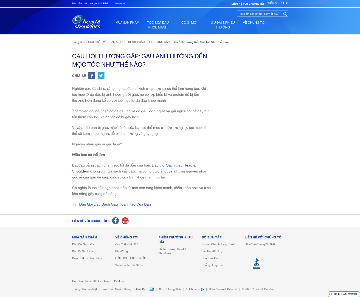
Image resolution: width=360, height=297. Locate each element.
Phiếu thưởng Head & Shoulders (172, 251)
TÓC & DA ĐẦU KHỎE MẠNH (158, 25)
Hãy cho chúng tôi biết (260, 244)
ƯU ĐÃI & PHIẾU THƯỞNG (223, 25)
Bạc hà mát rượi (212, 251)
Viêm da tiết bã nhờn (129, 265)
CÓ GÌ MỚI (189, 22)
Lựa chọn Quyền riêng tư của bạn (128, 289)
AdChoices (193, 289)
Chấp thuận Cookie (344, 294)
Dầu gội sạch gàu (84, 244)
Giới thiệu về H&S (126, 244)
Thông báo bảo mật (84, 289)
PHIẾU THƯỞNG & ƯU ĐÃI (175, 240)
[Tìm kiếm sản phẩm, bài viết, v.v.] (259, 13)
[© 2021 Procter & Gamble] (258, 289)
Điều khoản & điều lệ (223, 289)
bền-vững (121, 251)
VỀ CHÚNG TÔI (254, 22)
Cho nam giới (210, 258)
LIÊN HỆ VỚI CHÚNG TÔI (263, 237)
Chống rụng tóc (212, 265)
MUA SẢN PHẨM (127, 22)
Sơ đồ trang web (170, 289)
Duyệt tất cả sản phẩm (87, 258)
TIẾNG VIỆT (277, 3)
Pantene (119, 281)
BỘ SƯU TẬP (212, 237)
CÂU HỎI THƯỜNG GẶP (130, 258)
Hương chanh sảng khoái (218, 244)
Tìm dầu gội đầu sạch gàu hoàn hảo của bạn (111, 204)
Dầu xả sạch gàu (83, 251)
